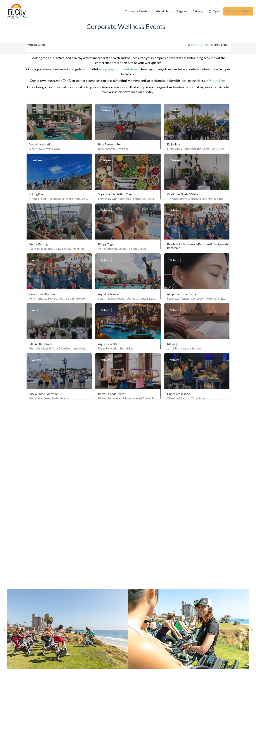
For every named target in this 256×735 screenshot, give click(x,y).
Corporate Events (136, 11)
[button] (4, 629)
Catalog (198, 11)
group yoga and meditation (117, 69)
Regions (182, 11)
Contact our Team (238, 11)
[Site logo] (17, 11)
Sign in (217, 11)
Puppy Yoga (217, 81)
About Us (162, 11)
